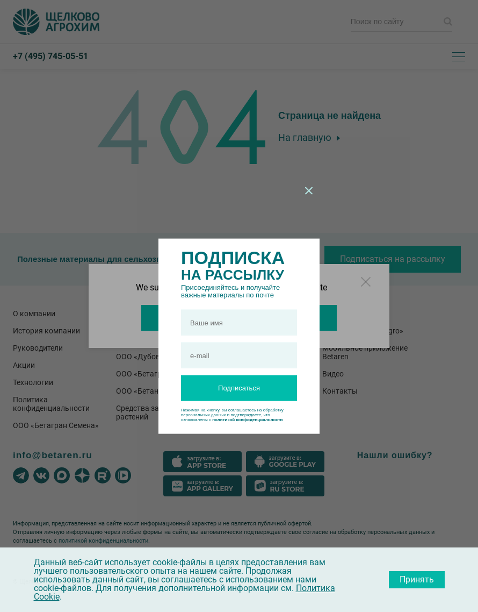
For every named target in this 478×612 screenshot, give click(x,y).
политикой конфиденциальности (247, 419)
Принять (417, 579)
